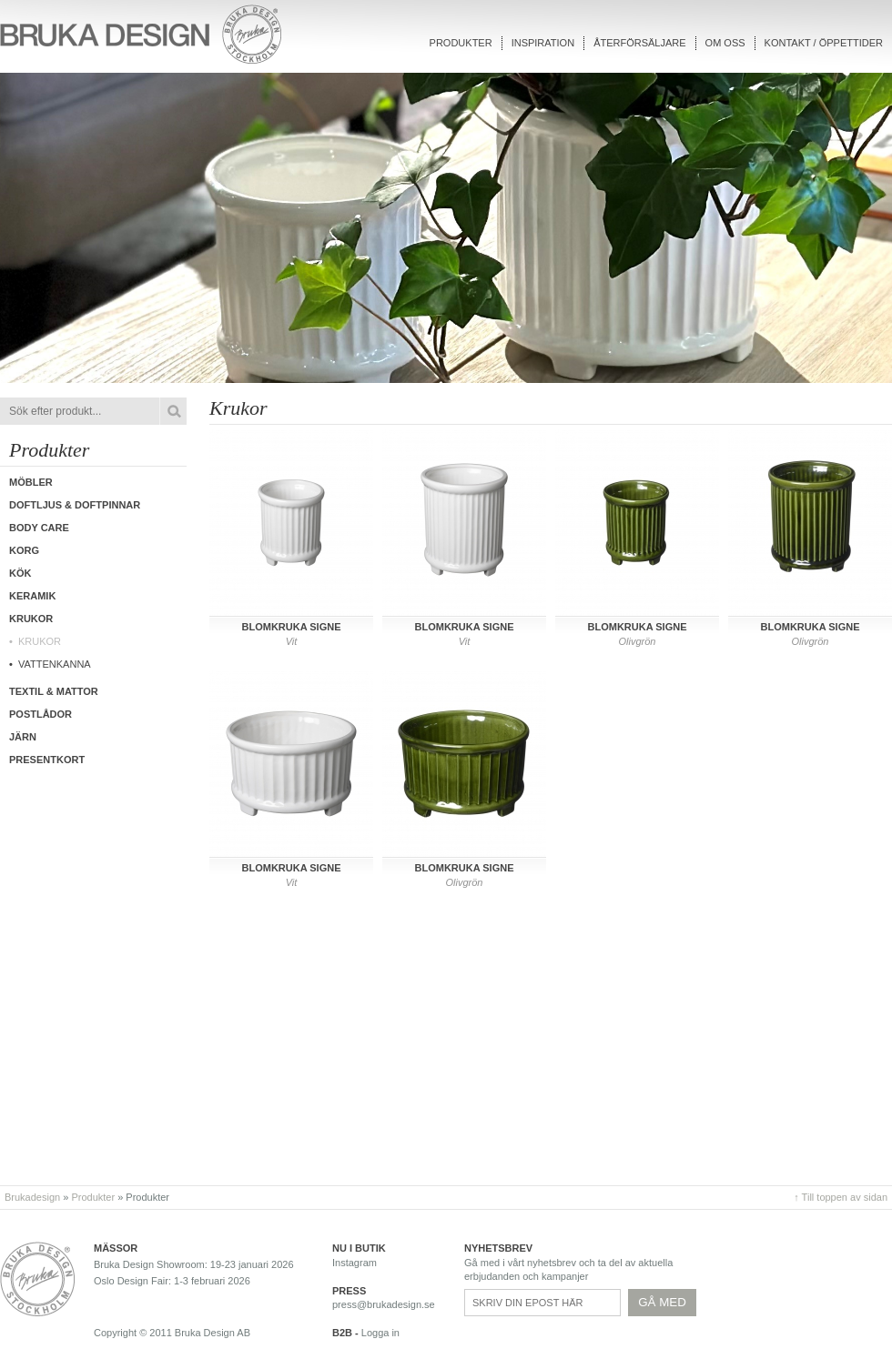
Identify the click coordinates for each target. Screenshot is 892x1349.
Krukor (39, 641)
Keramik (32, 595)
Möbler (31, 482)
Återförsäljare (639, 42)
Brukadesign (32, 1197)
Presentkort (47, 759)
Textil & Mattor (53, 691)
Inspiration (543, 42)
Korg (24, 550)
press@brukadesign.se (383, 1304)
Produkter (461, 42)
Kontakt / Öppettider (824, 42)
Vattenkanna (54, 664)
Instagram (354, 1262)
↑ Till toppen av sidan (840, 1197)
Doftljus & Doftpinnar (74, 504)
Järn (22, 736)
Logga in (380, 1332)
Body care (39, 527)
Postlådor (40, 714)
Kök (20, 573)
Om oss (725, 42)
